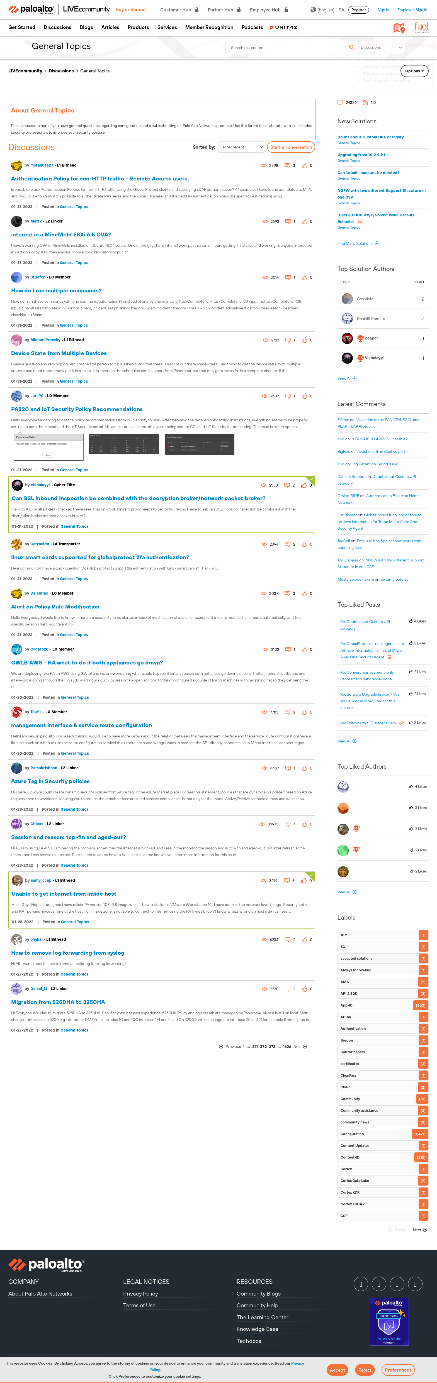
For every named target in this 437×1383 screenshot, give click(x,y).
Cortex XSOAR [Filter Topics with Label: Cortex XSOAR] (353, 1204)
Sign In (383, 10)
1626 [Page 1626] (287, 1046)
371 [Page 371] (255, 1046)
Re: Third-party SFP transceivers (368, 723)
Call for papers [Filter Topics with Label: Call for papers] (353, 1052)
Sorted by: (204, 147)
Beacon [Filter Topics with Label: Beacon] (347, 1040)
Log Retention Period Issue (374, 464)
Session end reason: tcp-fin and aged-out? (68, 837)
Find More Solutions (355, 243)
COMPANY (23, 1281)
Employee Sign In (412, 10)
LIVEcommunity (25, 70)
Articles (110, 27)
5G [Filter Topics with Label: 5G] (343, 947)
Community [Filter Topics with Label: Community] (350, 1099)
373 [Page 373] (272, 1046)
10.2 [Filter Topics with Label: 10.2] (344, 935)
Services (167, 27)
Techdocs (249, 1341)
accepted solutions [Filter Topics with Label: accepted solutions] (356, 958)
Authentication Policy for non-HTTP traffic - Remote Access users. (100, 178)
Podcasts (252, 27)
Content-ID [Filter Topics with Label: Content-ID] (350, 1157)
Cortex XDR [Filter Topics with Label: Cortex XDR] (350, 1192)
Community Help (257, 1305)
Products (138, 27)
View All (344, 378)
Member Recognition (209, 27)
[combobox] (292, 47)
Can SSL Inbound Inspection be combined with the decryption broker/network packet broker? (139, 498)
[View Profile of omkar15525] (348, 495)
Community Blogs (259, 1293)
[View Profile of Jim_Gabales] (348, 560)
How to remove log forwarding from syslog (67, 952)
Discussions (57, 27)
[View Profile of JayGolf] (344, 540)
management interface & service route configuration (81, 725)
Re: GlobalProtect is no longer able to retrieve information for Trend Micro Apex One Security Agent (372, 650)
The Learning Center (262, 1317)
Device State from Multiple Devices (59, 353)
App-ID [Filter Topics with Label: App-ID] (347, 1005)
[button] (337, 1370)
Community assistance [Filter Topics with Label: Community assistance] (359, 1110)
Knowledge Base (257, 1329)
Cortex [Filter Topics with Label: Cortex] (346, 1169)
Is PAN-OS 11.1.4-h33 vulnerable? (379, 439)
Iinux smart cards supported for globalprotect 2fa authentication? (100, 557)
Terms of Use (139, 1305)
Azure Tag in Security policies (50, 781)
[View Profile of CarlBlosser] (347, 515)
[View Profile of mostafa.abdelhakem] (356, 579)
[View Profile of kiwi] (341, 439)
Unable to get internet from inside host (64, 893)
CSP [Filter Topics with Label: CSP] (344, 1216)
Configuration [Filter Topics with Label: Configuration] (352, 1134)
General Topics (74, 206)
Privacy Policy (140, 1293)
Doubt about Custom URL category (371, 137)
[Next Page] (303, 1047)
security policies (394, 579)
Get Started (21, 27)
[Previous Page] (230, 1047)
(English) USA (327, 10)
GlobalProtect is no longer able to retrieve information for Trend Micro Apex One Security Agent (379, 522)
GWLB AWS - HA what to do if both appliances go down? (87, 662)
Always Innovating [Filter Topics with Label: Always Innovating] (356, 970)
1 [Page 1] (243, 1046)
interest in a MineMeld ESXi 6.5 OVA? (61, 234)
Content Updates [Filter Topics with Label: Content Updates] (355, 1145)
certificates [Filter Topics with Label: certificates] (350, 1064)
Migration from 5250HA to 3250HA (58, 1002)
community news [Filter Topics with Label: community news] (355, 1122)
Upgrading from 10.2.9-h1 (361, 155)
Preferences (398, 1369)
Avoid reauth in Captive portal (382, 451)
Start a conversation (291, 147)
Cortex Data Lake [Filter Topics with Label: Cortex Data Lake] (355, 1181)
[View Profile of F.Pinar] (343, 419)
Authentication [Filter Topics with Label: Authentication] (353, 1029)
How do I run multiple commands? (56, 290)
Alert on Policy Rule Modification (55, 606)
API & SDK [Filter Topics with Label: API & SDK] (349, 993)
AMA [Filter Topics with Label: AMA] (345, 982)
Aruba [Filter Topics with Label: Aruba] (346, 1017)
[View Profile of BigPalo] (344, 451)
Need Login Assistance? (403, 86)
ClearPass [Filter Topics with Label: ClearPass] (348, 1075)
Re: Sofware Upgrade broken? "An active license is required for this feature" (369, 701)
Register (358, 10)
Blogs (86, 27)
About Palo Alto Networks (40, 1293)
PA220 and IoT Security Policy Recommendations (77, 409)
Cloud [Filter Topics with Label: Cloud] (346, 1087)
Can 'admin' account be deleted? (369, 172)
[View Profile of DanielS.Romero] (352, 476)
